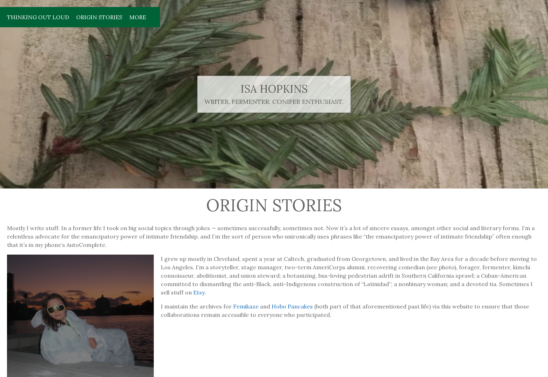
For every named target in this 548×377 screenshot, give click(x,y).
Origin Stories (99, 17)
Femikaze (246, 306)
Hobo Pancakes (292, 306)
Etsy (198, 292)
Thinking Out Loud (38, 17)
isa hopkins (274, 89)
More (137, 17)
